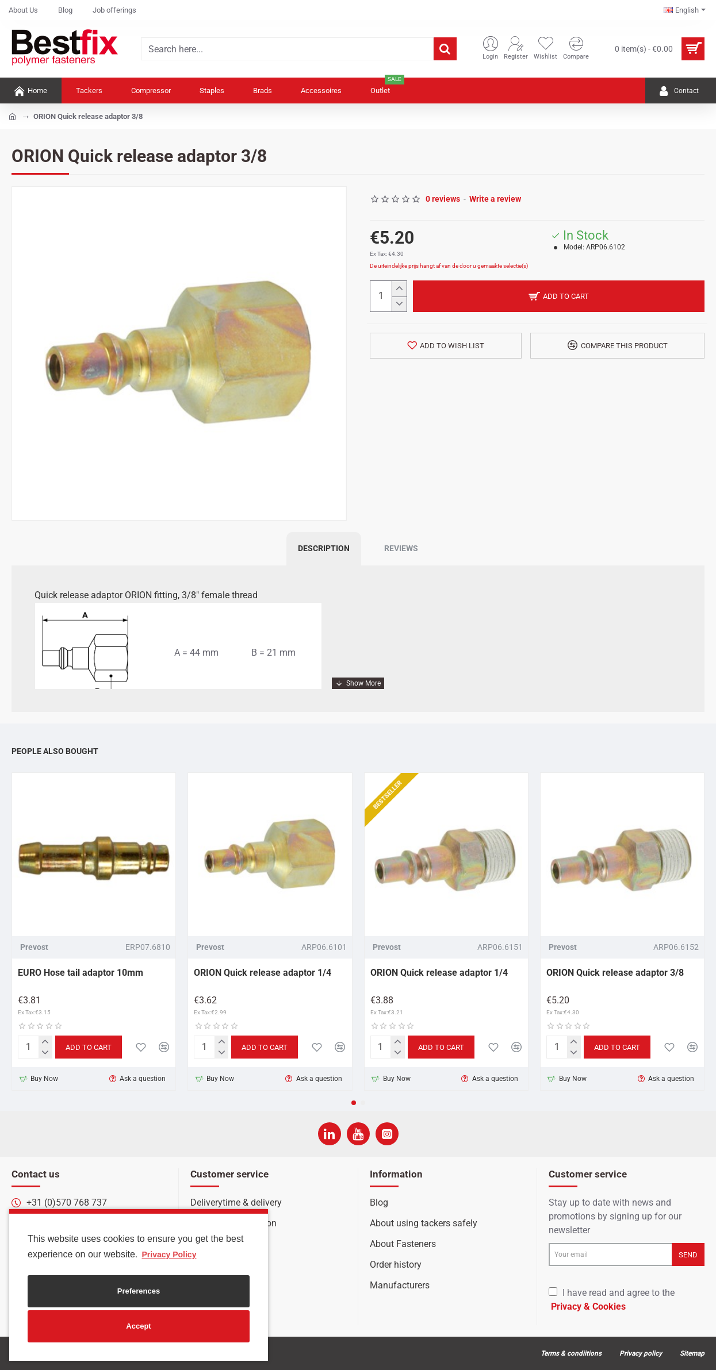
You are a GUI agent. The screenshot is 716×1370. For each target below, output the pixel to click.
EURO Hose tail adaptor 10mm (80, 972)
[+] (399, 289)
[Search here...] (445, 48)
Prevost (34, 947)
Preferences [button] (138, 1291)
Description (324, 548)
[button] (353, 1102)
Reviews (401, 548)
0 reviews (443, 198)
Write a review (495, 198)
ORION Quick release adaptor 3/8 (615, 972)
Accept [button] (138, 1326)
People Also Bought (55, 751)
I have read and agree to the (612, 1300)
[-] (399, 304)
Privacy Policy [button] (168, 1254)
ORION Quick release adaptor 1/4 (262, 972)
